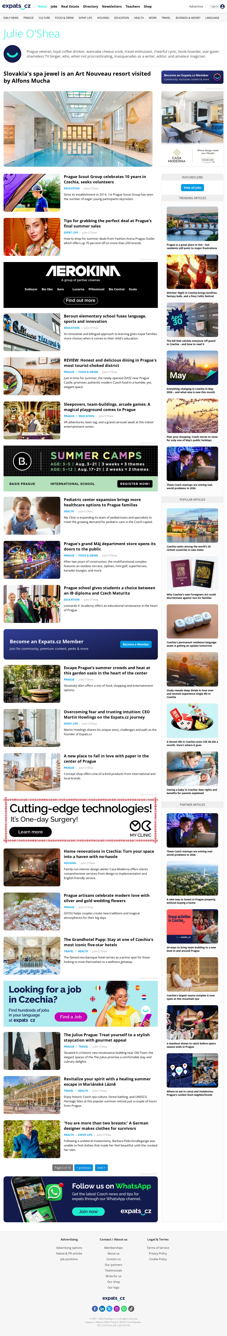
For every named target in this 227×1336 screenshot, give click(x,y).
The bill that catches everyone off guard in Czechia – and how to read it (191, 342)
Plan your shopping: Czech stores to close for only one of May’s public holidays (192, 438)
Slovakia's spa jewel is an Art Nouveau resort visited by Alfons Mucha (77, 77)
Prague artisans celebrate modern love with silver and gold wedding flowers (107, 898)
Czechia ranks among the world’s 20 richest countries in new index (189, 548)
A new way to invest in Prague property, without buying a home (191, 901)
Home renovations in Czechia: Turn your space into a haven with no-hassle (109, 853)
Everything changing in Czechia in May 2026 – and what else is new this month (191, 390)
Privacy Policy (158, 1253)
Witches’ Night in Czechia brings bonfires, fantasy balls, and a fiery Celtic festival (192, 294)
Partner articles (192, 805)
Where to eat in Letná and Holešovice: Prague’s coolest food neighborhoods (190, 1093)
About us (113, 1253)
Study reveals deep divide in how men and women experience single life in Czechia (190, 694)
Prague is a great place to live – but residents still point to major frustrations (192, 246)
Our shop (113, 1282)
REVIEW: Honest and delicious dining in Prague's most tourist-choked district (110, 362)
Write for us (113, 1276)
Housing (103, 17)
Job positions (69, 1259)
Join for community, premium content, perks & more (49, 648)
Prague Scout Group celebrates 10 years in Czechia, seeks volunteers (105, 179)
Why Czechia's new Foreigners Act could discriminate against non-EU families (191, 596)
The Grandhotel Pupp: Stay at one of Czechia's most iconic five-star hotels (108, 942)
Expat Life (85, 17)
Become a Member (136, 644)
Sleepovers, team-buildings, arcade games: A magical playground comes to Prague (107, 406)
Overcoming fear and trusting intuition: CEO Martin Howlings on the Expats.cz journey (107, 714)
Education (121, 17)
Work (153, 17)
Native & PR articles (69, 1253)
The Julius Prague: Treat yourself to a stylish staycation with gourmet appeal (107, 1037)
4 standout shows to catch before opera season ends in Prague (191, 1045)
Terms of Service (158, 1248)
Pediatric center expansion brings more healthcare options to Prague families (102, 502)
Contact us (113, 1259)
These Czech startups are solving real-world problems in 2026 (190, 486)
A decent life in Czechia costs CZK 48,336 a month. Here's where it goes (192, 743)
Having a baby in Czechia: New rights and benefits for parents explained (192, 791)
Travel (166, 17)
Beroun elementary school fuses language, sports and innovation (105, 318)
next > (101, 1168)
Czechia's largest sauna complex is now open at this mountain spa (191, 997)
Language (212, 17)
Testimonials (113, 1270)
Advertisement (214, 88)
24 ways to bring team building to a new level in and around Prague (191, 949)
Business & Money (188, 17)
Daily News (10, 17)
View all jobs (192, 188)
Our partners (113, 1265)
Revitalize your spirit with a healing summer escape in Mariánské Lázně (107, 1081)
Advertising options (69, 1248)
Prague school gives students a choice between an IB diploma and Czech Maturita (109, 590)
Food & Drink (64, 17)
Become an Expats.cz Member (47, 641)
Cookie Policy (158, 1259)
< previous (84, 1168)
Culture (44, 17)
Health (139, 17)
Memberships (113, 1248)
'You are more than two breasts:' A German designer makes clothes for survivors (106, 1125)
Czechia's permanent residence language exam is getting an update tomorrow (191, 644)
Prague (28, 17)
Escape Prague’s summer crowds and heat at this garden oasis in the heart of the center (107, 670)
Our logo (113, 1287)
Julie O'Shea (91, 188)
